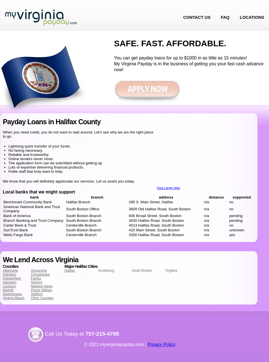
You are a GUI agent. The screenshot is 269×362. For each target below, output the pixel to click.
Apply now (147, 91)
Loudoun (9, 286)
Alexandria (39, 271)
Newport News (42, 286)
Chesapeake (40, 274)
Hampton (10, 282)
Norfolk (8, 290)
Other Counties (42, 298)
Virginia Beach (13, 298)
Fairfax (36, 278)
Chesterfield (12, 278)
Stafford (37, 294)
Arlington (9, 274)
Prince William (41, 290)
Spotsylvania (12, 294)
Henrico (36, 282)
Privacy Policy (161, 344)
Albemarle (10, 271)
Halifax (69, 271)
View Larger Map (168, 188)
